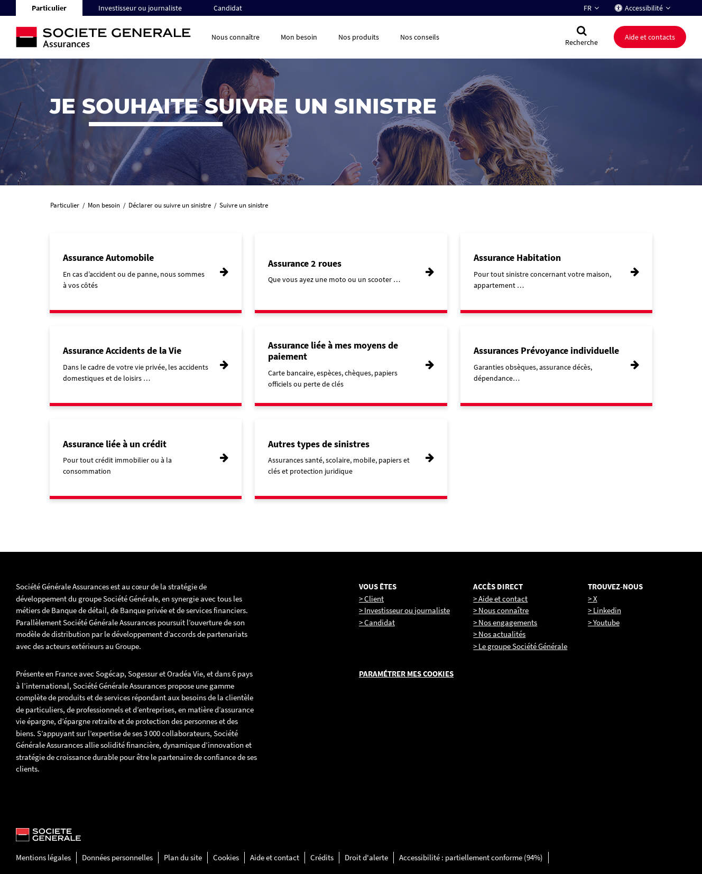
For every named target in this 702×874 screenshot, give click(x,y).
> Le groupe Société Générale (520, 646)
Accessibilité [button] (644, 8)
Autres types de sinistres (319, 444)
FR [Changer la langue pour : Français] (588, 8)
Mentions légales (43, 857)
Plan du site (183, 857)
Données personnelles (117, 857)
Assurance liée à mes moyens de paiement (333, 351)
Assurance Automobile (108, 257)
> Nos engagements (505, 622)
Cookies (226, 857)
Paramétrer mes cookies (406, 674)
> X (592, 599)
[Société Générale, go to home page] (108, 37)
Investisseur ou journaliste (140, 8)
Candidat (228, 8)
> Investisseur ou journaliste (404, 610)
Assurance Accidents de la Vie (122, 350)
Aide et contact (274, 857)
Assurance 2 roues (304, 263)
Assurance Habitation (517, 257)
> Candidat (377, 622)
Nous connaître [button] (235, 37)
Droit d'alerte (366, 857)
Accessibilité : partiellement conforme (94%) (471, 857)
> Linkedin (604, 610)
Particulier (49, 8)
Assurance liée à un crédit (115, 444)
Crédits (322, 857)
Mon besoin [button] (299, 37)
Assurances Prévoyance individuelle (546, 350)
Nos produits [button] (358, 37)
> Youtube (604, 622)
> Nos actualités (499, 634)
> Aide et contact (500, 599)
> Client (371, 599)
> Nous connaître (501, 610)
